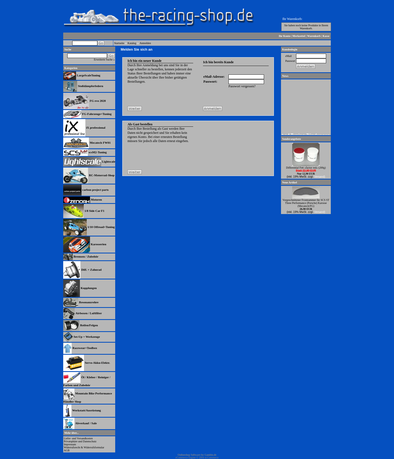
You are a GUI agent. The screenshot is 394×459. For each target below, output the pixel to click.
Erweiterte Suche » (104, 59)
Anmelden (145, 43)
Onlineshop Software (189, 455)
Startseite (119, 43)
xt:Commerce (212, 457)
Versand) (319, 176)
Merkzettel (298, 35)
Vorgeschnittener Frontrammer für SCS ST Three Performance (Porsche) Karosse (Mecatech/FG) (305, 202)
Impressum (70, 444)
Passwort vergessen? (242, 86)
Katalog (132, 43)
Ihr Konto (285, 35)
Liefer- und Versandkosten (78, 438)
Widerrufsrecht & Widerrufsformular (84, 447)
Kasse (326, 35)
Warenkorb (314, 35)
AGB (66, 450)
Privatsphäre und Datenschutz (80, 441)
